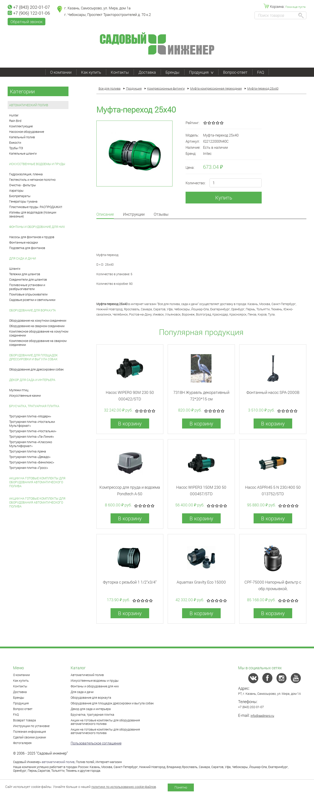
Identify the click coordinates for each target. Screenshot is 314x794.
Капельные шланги (23, 153)
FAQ (260, 72)
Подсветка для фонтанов (27, 248)
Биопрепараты (20, 196)
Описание (105, 214)
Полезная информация (29, 731)
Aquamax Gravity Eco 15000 (201, 582)
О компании (61, 72)
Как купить (91, 72)
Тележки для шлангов (24, 274)
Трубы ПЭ (16, 148)
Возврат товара (24, 720)
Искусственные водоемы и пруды (37, 164)
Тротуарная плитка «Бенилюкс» (31, 462)
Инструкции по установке (31, 726)
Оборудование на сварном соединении (37, 326)
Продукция (201, 72)
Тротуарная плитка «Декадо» (29, 457)
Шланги (14, 268)
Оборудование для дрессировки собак (36, 369)
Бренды (172, 72)
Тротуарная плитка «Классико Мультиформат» (30, 444)
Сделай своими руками (29, 737)
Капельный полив (22, 137)
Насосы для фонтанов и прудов (31, 237)
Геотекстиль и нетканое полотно (32, 180)
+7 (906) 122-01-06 (29, 13)
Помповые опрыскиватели (28, 294)
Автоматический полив (28, 105)
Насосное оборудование (26, 132)
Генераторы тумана (23, 201)
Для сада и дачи (22, 258)
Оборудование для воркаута (32, 310)
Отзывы (161, 214)
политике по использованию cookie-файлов (123, 786)
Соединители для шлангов (28, 279)
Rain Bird (15, 121)
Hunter (14, 115)
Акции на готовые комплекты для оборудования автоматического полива (37, 482)
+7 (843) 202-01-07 (29, 7)
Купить (223, 197)
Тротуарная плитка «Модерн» (30, 416)
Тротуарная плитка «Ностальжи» (32, 431)
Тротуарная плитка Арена (27, 451)
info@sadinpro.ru (262, 716)
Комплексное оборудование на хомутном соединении (38, 333)
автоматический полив (58, 762)
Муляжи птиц (18, 390)
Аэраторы (16, 190)
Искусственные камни (25, 395)
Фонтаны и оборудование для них (37, 227)
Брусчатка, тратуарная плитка (34, 406)
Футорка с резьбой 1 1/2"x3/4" (130, 582)
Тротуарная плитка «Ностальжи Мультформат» (32, 424)
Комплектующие (21, 126)
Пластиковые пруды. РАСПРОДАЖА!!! (35, 207)
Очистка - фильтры (22, 185)
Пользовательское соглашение (96, 743)
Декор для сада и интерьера (32, 380)
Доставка (147, 72)
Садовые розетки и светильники (32, 300)
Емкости (15, 142)
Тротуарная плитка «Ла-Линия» (31, 436)
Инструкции (134, 214)
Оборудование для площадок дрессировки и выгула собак (33, 357)
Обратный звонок (26, 21)
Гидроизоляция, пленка (26, 174)
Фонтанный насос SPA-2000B (272, 392)
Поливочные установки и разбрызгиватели (27, 287)
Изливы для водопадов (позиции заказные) (32, 214)
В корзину (130, 423)
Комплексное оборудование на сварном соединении (38, 343)
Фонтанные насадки (23, 242)
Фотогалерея (22, 743)
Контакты (120, 72)
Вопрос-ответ (235, 72)
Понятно (180, 787)
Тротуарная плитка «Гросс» (28, 468)
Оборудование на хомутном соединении (37, 320)
